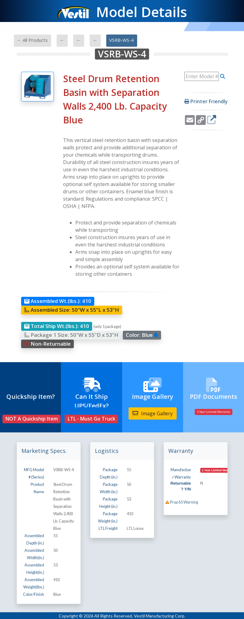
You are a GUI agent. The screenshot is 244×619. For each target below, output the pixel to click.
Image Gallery (153, 413)
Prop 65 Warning (181, 502)
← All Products (32, 40)
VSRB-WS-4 (121, 40)
